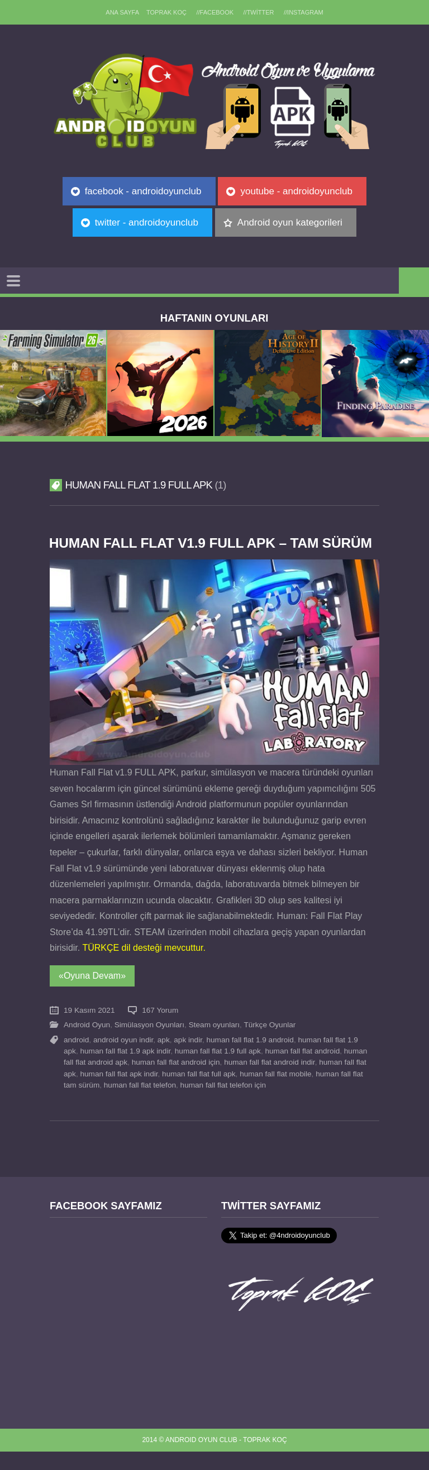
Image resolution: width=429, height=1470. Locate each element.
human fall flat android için (176, 1081)
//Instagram (305, 12)
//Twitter (259, 12)
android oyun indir (123, 1058)
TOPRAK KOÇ (166, 12)
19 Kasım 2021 (89, 1028)
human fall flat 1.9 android (250, 1058)
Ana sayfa (121, 12)
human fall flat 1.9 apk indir (125, 1069)
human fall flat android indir (269, 1081)
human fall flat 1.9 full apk (218, 1069)
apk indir (188, 1058)
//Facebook (214, 12)
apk (164, 1058)
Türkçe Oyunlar (269, 1044)
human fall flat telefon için (223, 1103)
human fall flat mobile (275, 1092)
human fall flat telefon (140, 1103)
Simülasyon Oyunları (149, 1044)
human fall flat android (302, 1069)
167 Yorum (160, 1028)
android (76, 1058)
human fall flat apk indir (119, 1092)
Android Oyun (87, 1044)
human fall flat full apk (198, 1092)
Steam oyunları (214, 1044)
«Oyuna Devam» (92, 994)
